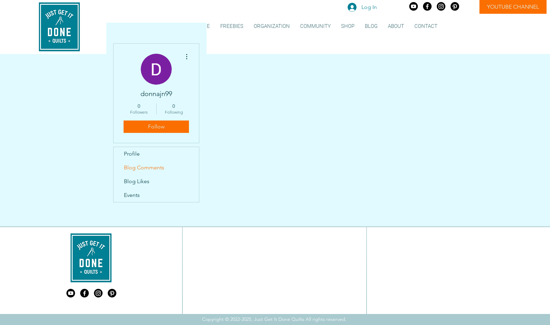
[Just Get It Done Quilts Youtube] (413, 6)
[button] (231, 26)
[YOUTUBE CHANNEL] (513, 7)
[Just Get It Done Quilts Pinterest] (455, 6)
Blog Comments (144, 167)
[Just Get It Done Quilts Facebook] (427, 6)
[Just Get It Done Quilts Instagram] (441, 6)
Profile (132, 153)
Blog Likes (136, 181)
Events (132, 195)
